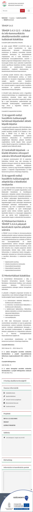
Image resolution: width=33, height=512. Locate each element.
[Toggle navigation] (28, 10)
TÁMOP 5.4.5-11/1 (9, 20)
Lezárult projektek (21, 18)
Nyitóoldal (4, 18)
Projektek (11, 18)
